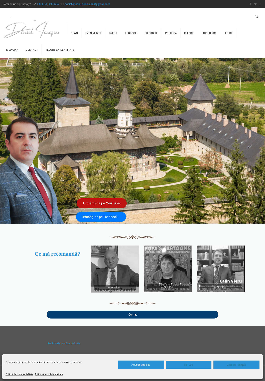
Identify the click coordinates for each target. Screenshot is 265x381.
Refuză (188, 364)
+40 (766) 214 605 (48, 4)
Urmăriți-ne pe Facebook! (100, 217)
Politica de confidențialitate (64, 343)
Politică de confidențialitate (19, 374)
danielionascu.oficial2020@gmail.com (87, 4)
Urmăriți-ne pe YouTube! (102, 203)
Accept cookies (140, 364)
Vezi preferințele (236, 364)
